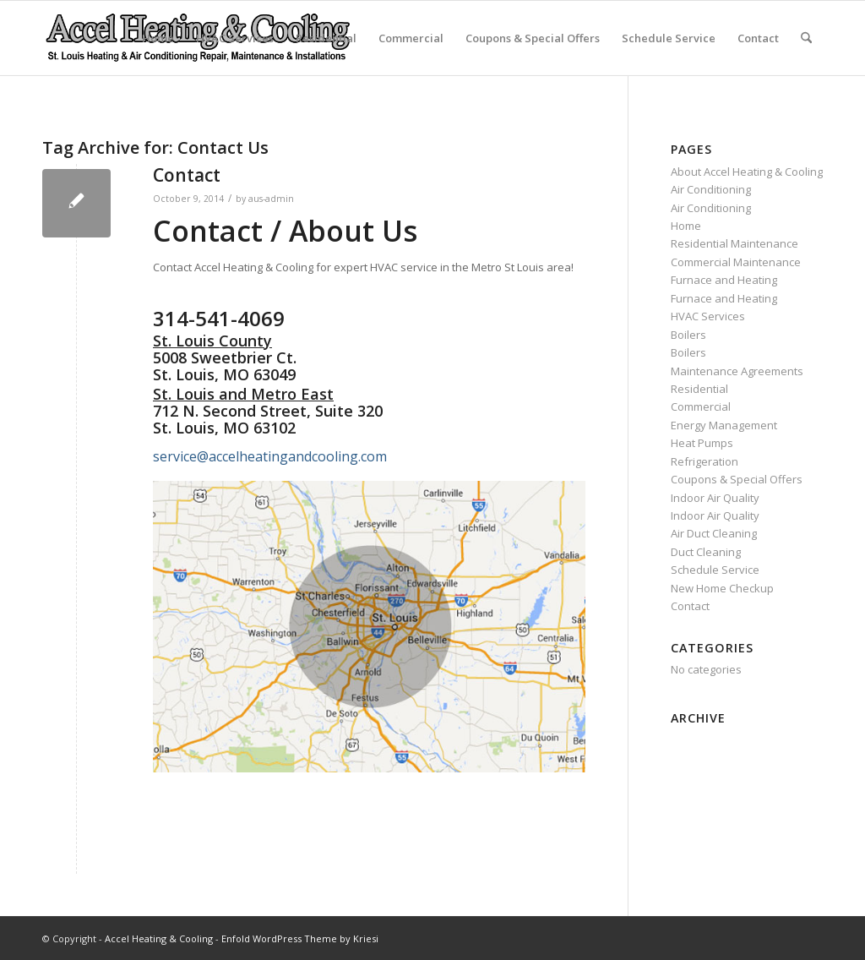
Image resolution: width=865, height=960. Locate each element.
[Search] (806, 38)
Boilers (688, 334)
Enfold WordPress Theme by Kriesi (299, 938)
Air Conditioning (711, 189)
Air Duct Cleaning (714, 533)
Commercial (410, 38)
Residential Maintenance (734, 243)
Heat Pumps (702, 442)
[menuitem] (806, 38)
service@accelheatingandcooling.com (270, 456)
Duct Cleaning (706, 551)
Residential (326, 38)
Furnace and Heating (724, 279)
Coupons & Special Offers (532, 38)
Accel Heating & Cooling (159, 938)
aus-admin (271, 199)
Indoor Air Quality (715, 497)
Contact (758, 38)
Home (158, 38)
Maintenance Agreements (737, 371)
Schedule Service (668, 38)
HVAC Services (235, 38)
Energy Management (724, 425)
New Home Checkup (722, 588)
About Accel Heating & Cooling (747, 171)
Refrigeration (704, 461)
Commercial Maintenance (736, 262)
